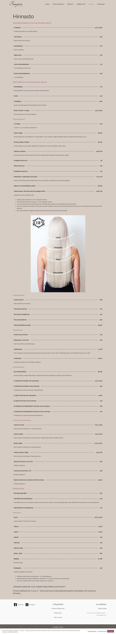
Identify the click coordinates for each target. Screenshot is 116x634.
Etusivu (51, 4)
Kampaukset (18, 330)
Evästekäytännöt (102, 631)
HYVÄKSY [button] (110, 631)
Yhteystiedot (101, 4)
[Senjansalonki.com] (16, 4)
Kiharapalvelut (19, 295)
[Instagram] (30, 604)
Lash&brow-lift (82, 4)
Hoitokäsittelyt (19, 367)
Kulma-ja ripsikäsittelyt (23, 420)
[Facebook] (18, 604)
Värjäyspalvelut (20, 119)
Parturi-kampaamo (61, 4)
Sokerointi (72, 4)
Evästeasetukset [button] (92, 631)
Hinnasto (92, 4)
